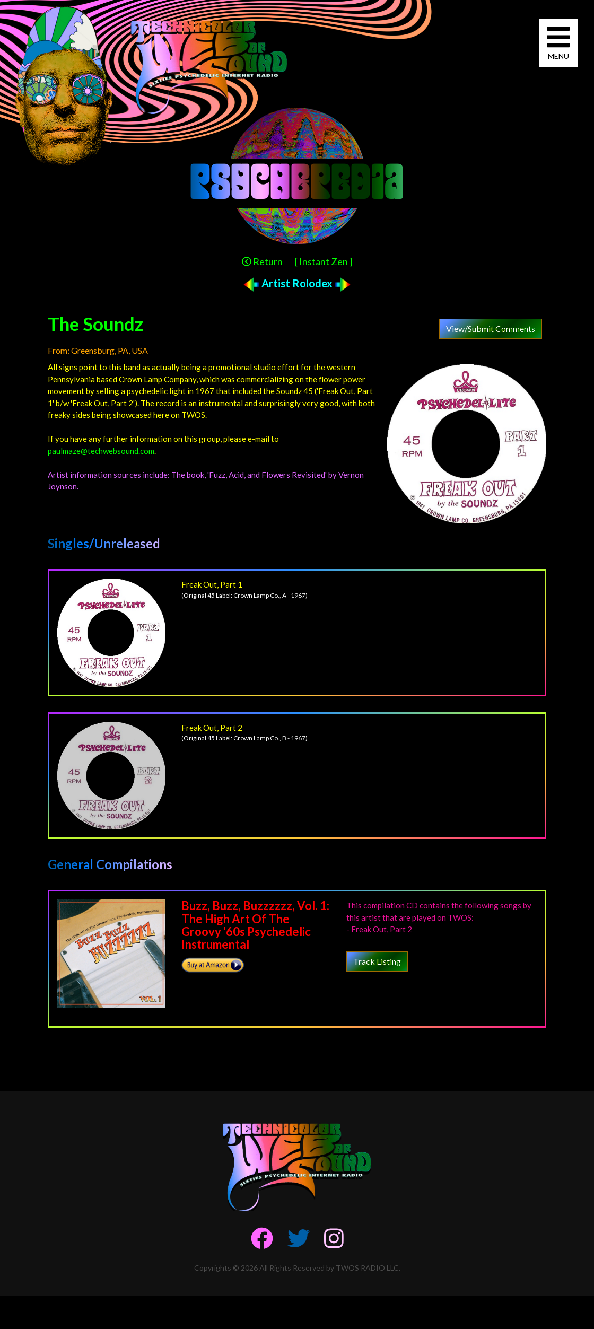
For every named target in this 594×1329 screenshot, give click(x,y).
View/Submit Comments (490, 328)
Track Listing (377, 961)
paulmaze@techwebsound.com (101, 451)
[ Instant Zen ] (324, 261)
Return (262, 261)
